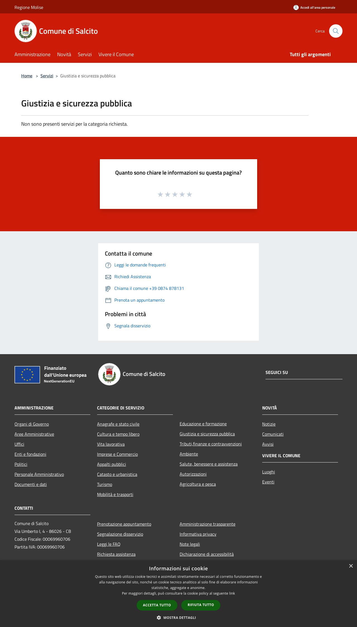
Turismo (104, 484)
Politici (21, 464)
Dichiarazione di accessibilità (207, 554)
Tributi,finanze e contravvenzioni (211, 443)
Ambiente (189, 453)
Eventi (268, 481)
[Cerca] (335, 31)
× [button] (351, 566)
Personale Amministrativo (39, 474)
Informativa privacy (198, 534)
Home (26, 75)
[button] (178, 617)
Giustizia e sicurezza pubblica (207, 433)
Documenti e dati (31, 484)
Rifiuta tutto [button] (201, 604)
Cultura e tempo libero (118, 434)
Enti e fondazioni (30, 454)
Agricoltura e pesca (198, 484)
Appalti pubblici (111, 464)
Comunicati (273, 434)
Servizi (46, 75)
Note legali (190, 544)
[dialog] (178, 593)
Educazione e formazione (203, 423)
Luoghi (268, 471)
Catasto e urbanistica (117, 474)
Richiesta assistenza (116, 554)
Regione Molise (29, 7)
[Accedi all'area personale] (314, 7)
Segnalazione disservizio (120, 534)
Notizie (269, 424)
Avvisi (268, 444)
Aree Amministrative (34, 434)
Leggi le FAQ (108, 544)
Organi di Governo (32, 424)
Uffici (19, 444)
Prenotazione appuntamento (124, 524)
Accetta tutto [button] (157, 605)
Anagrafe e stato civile (118, 424)
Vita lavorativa (111, 444)
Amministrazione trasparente (207, 524)
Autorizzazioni (193, 474)
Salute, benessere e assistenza (209, 464)
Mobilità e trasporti (115, 494)
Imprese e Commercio (117, 454)
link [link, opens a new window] (232, 593)
